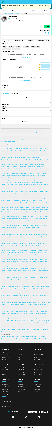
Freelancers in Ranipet (42, 225)
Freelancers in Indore (5, 151)
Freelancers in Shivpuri (5, 277)
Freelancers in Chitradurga (24, 298)
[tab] (6, 93)
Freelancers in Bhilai (5, 187)
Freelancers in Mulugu (43, 219)
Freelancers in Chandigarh (33, 148)
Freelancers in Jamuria (5, 282)
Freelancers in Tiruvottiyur (32, 232)
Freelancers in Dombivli (14, 176)
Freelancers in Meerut (31, 173)
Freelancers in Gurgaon (23, 148)
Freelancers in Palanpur (5, 318)
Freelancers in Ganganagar (22, 239)
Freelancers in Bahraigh (24, 262)
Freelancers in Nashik (5, 173)
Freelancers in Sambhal (41, 252)
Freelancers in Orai (23, 282)
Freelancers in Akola (24, 203)
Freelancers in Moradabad (24, 185)
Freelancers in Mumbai (23, 146)
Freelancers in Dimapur (5, 302)
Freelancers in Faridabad (35, 155)
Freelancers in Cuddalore (24, 268)
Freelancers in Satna (15, 230)
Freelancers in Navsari (17, 271)
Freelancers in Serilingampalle (6, 291)
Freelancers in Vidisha (34, 295)
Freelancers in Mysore (32, 180)
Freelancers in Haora (41, 176)
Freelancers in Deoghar (40, 248)
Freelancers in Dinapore (44, 286)
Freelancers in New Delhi (5, 169)
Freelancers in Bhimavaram (44, 293)
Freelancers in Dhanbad (5, 176)
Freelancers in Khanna (22, 327)
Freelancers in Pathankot (5, 268)
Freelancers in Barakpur (45, 291)
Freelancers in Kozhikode (42, 189)
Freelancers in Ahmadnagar (35, 207)
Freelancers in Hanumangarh (6, 284)
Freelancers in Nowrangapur (41, 173)
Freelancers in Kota (23, 166)
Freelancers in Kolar (5, 316)
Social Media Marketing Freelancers (22, 132)
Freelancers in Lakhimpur (24, 295)
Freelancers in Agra (14, 171)
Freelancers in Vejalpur (34, 320)
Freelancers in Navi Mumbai (34, 169)
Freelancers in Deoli (36, 323)
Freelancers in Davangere (5, 203)
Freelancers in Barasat (34, 219)
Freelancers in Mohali (14, 162)
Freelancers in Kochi (14, 164)
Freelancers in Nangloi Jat (38, 255)
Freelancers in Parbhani (23, 223)
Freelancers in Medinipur (25, 286)
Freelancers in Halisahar (33, 311)
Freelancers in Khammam (43, 271)
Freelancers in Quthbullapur (36, 241)
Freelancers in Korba (13, 205)
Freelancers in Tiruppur (14, 180)
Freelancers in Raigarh (5, 323)
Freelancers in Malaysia (5, 339)
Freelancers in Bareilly (14, 185)
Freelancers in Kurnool (33, 198)
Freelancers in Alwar (43, 223)
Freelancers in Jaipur (43, 148)
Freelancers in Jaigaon (14, 282)
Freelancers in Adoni (24, 277)
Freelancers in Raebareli (35, 257)
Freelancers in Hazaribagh (6, 286)
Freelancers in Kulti (15, 219)
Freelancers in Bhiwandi (33, 185)
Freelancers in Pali (34, 246)
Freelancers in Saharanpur (35, 196)
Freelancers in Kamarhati (45, 212)
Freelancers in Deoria (39, 309)
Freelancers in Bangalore (13, 146)
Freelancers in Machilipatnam (6, 257)
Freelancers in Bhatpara (15, 198)
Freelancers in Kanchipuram (42, 243)
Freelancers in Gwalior (15, 166)
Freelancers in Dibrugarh (42, 318)
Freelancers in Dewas (26, 228)
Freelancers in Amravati (32, 187)
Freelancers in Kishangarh (24, 307)
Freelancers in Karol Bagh (6, 196)
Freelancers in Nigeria (14, 339)
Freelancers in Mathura (5, 214)
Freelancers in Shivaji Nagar (28, 178)
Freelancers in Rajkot (44, 153)
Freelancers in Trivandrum (6, 160)
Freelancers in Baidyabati (35, 329)
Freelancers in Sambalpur (42, 277)
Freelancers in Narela (13, 182)
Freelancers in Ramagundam (35, 237)
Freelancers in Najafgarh (23, 171)
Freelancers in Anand (17, 300)
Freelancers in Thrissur (34, 162)
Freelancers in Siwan (45, 323)
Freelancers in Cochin (44, 160)
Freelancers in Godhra (14, 307)
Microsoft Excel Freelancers (16, 130)
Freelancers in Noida (24, 151)
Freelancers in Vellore (45, 196)
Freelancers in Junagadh (24, 259)
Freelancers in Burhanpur (5, 250)
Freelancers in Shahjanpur (6, 216)
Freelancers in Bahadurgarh (35, 284)
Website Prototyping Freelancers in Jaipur (8, 141)
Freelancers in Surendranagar (28, 264)
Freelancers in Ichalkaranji (15, 225)
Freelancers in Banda (14, 289)
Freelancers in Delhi (4, 146)
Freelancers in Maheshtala (17, 200)
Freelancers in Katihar (16, 257)
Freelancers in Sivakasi (45, 237)
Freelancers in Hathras (33, 314)
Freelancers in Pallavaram (42, 282)
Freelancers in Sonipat (14, 232)
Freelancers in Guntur (23, 164)
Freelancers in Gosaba (32, 243)
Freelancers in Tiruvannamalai (6, 300)
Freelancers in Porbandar (14, 298)
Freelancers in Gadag (5, 280)
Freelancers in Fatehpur (45, 273)
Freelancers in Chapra (24, 250)
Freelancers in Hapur (23, 234)
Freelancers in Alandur (16, 284)
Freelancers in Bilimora (42, 194)
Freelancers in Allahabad (24, 176)
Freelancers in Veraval (33, 277)
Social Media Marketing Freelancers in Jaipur (41, 139)
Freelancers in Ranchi (41, 164)
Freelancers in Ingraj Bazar (15, 273)
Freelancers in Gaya (4, 205)
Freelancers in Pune (4, 148)
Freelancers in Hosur (32, 239)
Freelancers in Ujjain (42, 198)
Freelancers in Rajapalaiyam (33, 316)
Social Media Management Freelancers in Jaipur (24, 139)
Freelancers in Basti (44, 329)
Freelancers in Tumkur (33, 216)
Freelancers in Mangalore (22, 205)
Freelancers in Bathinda (32, 234)
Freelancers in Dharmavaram (15, 332)
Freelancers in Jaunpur (24, 273)
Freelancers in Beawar (5, 309)
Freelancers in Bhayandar (33, 191)
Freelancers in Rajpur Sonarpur (44, 203)
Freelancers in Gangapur (27, 323)
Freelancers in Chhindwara (26, 302)
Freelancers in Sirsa (43, 262)
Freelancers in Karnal (46, 241)
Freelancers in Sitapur (41, 275)
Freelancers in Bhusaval (5, 262)
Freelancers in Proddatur (14, 266)
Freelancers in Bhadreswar (24, 320)
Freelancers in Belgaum (33, 203)
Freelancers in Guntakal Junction (16, 323)
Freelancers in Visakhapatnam (16, 157)
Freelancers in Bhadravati (15, 277)
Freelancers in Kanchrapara (26, 300)
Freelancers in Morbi (5, 327)
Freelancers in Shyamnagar (27, 200)
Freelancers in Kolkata (41, 146)
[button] (3, 11)
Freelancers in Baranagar (35, 228)
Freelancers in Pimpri (14, 173)
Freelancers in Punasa (23, 209)
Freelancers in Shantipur (35, 291)
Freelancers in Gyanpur (33, 250)
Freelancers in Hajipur (5, 305)
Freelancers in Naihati (40, 230)
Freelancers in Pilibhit (43, 307)
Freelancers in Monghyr (31, 248)
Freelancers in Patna (36, 157)
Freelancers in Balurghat (5, 295)
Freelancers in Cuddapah (15, 314)
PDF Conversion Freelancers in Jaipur (8, 139)
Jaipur (10, 18)
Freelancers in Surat (42, 151)
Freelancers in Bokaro (14, 189)
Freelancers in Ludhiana (5, 157)
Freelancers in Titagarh (5, 314)
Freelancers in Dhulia (5, 209)
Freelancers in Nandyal (16, 275)
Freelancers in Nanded (33, 189)
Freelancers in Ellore (43, 259)
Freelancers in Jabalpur (32, 166)
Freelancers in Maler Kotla (27, 332)
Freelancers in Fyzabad (34, 286)
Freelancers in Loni (33, 275)
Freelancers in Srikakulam (24, 325)
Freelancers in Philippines (24, 339)
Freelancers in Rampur (13, 221)
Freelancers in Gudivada (25, 329)
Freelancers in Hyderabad (14, 148)
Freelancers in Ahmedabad (14, 151)
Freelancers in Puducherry (44, 185)
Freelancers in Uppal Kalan (34, 325)
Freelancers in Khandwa (15, 262)
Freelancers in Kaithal (15, 295)
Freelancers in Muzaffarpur (34, 212)
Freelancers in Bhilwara (32, 214)
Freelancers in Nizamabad (6, 219)
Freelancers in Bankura (45, 302)
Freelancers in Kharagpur (15, 246)
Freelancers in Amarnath (25, 246)
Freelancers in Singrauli (5, 259)
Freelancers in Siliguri (33, 194)
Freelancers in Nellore (5, 207)
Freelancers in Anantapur (16, 237)
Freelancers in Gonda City (14, 305)
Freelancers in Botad (31, 327)
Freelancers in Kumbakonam (35, 273)
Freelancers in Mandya (36, 302)
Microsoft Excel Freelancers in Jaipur (21, 137)
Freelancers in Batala (34, 293)
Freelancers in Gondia (23, 316)
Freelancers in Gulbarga (5, 198)
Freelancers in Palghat (5, 307)
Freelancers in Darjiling (43, 316)
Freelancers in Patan (13, 327)
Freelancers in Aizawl (34, 225)
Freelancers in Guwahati (5, 164)
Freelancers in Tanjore (14, 223)
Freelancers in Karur (5, 239)
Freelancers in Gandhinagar (6, 255)
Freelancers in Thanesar (34, 298)
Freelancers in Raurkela (5, 191)
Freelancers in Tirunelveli (5, 171)
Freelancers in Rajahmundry (24, 207)
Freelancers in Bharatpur (41, 239)
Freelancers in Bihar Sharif (14, 234)
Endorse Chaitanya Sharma (26, 80)
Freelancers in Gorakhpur (44, 171)
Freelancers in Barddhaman (24, 219)
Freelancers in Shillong (41, 305)
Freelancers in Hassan (5, 311)
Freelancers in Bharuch (15, 286)
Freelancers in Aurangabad (17, 178)
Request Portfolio (26, 57)
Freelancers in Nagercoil (5, 243)
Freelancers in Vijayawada (25, 160)
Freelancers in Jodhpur (35, 160)
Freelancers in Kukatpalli (5, 212)
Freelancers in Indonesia (24, 336)
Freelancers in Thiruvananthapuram (24, 182)
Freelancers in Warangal (23, 189)
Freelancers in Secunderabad (24, 162)
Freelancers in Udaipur (5, 162)
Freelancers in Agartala (21, 248)
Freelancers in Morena (22, 289)
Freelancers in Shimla (33, 268)
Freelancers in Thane (15, 155)
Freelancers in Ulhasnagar (14, 194)
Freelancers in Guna (25, 284)
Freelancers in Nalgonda (14, 320)
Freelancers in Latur (44, 209)
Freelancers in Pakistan (33, 339)
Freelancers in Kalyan (22, 173)
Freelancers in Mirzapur (5, 246)
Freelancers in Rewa (5, 248)
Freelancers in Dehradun (5, 166)
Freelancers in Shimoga (15, 216)
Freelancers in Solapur (38, 178)
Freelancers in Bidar (13, 248)
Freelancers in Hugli (23, 266)
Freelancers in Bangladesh (6, 336)
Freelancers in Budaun (22, 280)
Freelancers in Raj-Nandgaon (40, 289)
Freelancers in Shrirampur (16, 241)
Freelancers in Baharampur (17, 264)
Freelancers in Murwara (16, 255)
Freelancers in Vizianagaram (40, 264)
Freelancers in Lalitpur (42, 314)
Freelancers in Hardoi (24, 318)
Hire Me (47, 26)
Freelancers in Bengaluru (33, 151)
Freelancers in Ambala (5, 293)
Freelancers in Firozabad (43, 216)
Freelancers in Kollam (45, 207)
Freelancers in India (33, 336)
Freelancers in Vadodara (5, 155)
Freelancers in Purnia (24, 252)
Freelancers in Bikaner (41, 166)
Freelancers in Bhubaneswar (24, 155)
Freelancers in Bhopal (24, 153)
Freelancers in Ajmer (5, 194)
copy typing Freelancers (5, 130)
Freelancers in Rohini (41, 180)
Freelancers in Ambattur (15, 212)
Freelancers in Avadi (23, 232)
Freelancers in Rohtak (25, 216)
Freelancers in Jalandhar (27, 157)
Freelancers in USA (42, 339)
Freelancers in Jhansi (32, 205)
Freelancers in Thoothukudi (41, 205)
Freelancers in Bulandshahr (14, 252)
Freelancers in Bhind (15, 268)
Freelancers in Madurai (44, 162)
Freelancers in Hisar (5, 221)
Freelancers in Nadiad (15, 250)
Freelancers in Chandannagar (6, 264)
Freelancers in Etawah (23, 230)
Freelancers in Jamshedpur (34, 171)
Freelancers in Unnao (13, 280)
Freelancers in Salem (24, 180)
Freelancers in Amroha (32, 266)
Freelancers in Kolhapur (24, 194)
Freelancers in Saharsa (25, 293)
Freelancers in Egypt (15, 336)
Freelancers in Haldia (34, 271)
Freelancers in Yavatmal (23, 311)
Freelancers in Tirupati (5, 232)
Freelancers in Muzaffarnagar (34, 209)
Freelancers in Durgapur (43, 191)
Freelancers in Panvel (43, 311)
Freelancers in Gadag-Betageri (6, 271)
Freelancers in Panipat (43, 221)
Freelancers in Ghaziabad (15, 153)
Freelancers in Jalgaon (15, 203)
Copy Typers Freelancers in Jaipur (7, 137)
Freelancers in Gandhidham (6, 275)
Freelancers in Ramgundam (6, 200)
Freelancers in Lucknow (5, 153)
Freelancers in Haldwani (43, 295)
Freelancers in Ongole (42, 268)
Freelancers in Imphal (23, 243)
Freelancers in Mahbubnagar (37, 300)
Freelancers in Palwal (5, 320)
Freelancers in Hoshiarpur (32, 282)
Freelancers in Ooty (13, 239)
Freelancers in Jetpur (44, 325)
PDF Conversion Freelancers (38, 130)
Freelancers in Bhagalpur (14, 209)
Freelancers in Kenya (42, 336)
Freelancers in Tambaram (42, 266)
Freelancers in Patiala (14, 214)
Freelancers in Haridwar (44, 257)
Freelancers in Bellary (24, 212)
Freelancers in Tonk (31, 289)
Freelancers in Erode (24, 191)
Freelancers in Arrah (14, 243)
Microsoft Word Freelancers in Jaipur (35, 137)
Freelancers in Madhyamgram (40, 280)
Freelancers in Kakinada (34, 221)
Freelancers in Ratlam (25, 237)
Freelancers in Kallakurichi (45, 169)
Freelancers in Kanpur (15, 160)
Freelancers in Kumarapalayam (27, 255)
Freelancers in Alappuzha (5, 237)
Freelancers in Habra (5, 298)
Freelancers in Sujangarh (33, 259)
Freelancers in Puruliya (33, 318)
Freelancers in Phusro (14, 259)
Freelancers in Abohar (14, 309)
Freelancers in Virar (16, 291)
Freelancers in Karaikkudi (34, 262)
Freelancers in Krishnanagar (15, 293)
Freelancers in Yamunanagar (43, 246)
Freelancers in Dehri (31, 309)
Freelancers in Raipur (24, 169)
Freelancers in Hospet (33, 252)
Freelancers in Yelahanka (15, 329)
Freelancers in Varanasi (15, 169)
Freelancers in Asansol (15, 196)
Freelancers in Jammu (24, 198)
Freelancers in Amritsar (32, 164)
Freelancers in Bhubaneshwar (37, 182)
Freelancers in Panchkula (43, 250)
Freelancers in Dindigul (5, 223)
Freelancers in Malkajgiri (25, 291)
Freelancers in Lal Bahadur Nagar (15, 228)
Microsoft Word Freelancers (27, 130)
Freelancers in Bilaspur (5, 225)
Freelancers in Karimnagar (6, 241)
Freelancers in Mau (4, 234)
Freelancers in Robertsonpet (15, 302)
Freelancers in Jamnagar (25, 196)
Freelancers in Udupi (25, 275)
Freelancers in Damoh (5, 325)
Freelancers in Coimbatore (34, 153)
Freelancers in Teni (33, 176)
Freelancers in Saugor (42, 232)
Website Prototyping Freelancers (36, 132)
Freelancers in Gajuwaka (5, 230)
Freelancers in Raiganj (5, 273)
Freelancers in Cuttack (5, 189)
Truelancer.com (30, 427)
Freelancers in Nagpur (44, 155)
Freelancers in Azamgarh (5, 329)
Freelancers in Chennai (32, 146)
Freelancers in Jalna (5, 228)
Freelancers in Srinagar (5, 180)
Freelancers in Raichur (26, 241)
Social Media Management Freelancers (8, 132)
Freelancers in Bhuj (23, 305)
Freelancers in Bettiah (24, 314)
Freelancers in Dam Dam (15, 318)
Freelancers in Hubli (4, 182)
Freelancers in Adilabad (14, 325)
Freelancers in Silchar (5, 289)
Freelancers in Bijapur (25, 225)
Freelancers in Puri (25, 271)
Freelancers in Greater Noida (23, 221)
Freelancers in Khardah (14, 311)
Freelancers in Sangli (41, 187)
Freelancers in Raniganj (33, 307)
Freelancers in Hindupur (32, 305)
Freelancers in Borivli (13, 187)
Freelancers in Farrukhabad (42, 234)
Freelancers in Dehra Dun (15, 191)
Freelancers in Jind (30, 280)
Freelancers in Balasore (5, 332)
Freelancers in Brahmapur (42, 214)
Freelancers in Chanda (23, 214)
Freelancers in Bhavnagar (22, 187)
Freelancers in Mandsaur (13, 316)
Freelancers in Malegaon (37, 200)
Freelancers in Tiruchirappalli (6, 178)
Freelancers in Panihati (14, 207)
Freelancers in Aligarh (5, 185)
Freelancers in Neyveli (5, 266)
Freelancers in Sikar (5, 252)
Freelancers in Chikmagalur (44, 320)
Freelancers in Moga (23, 309)
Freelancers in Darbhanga (33, 223)
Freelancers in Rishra (39, 327)
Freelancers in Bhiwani (25, 257)
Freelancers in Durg (32, 230)
